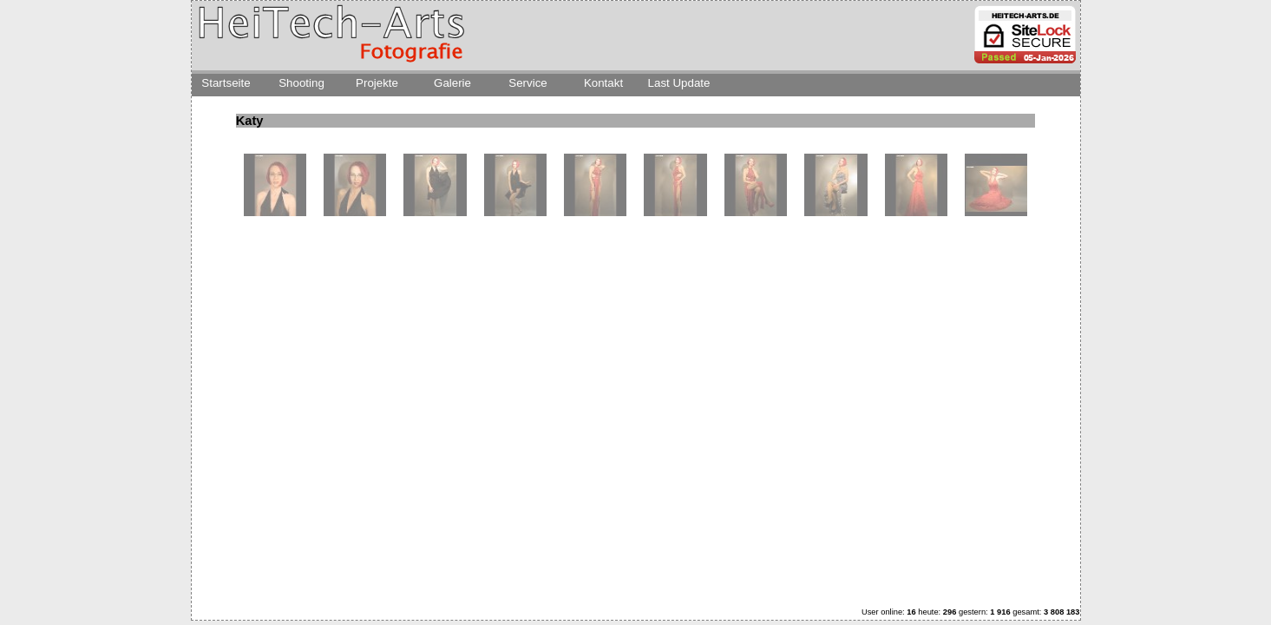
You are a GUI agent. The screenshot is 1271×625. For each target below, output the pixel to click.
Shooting (301, 82)
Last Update (679, 82)
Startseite (225, 82)
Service (527, 82)
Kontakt (603, 82)
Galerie (452, 82)
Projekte (377, 82)
